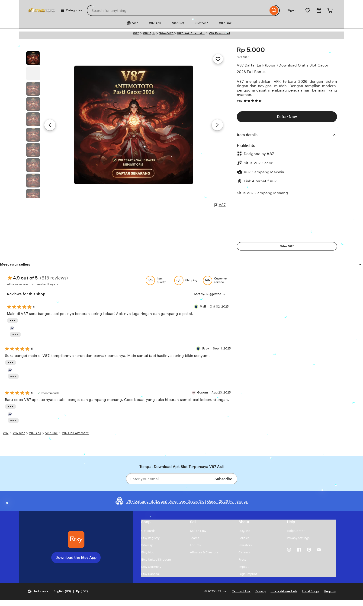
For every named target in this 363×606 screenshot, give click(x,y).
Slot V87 (202, 23)
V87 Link (225, 23)
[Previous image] (49, 124)
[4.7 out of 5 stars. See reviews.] (253, 100)
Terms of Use (241, 591)
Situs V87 (166, 33)
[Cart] (330, 10)
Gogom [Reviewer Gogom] (202, 392)
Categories (71, 10)
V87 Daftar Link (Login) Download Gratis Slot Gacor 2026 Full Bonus (282, 68)
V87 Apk (155, 23)
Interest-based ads (284, 591)
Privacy (260, 591)
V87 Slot (178, 23)
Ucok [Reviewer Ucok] (205, 348)
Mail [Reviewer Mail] (203, 306)
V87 (135, 33)
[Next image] (217, 124)
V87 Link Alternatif (190, 33)
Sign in (292, 10)
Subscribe (223, 479)
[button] (57, 591)
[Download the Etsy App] (76, 539)
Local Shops (310, 591)
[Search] (274, 10)
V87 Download (219, 33)
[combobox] (177, 10)
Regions (330, 591)
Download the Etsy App (75, 557)
